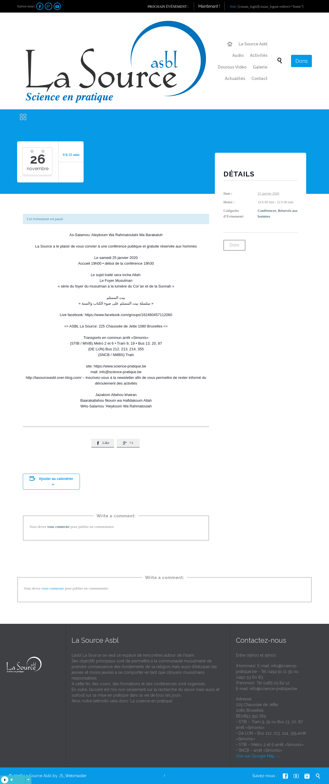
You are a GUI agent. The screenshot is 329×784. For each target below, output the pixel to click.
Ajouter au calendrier (56, 479)
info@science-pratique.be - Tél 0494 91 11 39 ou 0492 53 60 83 (267, 672)
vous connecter (58, 526)
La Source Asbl (38, 775)
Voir (233, 6)
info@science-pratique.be (273, 688)
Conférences (267, 210)
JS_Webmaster (72, 775)
